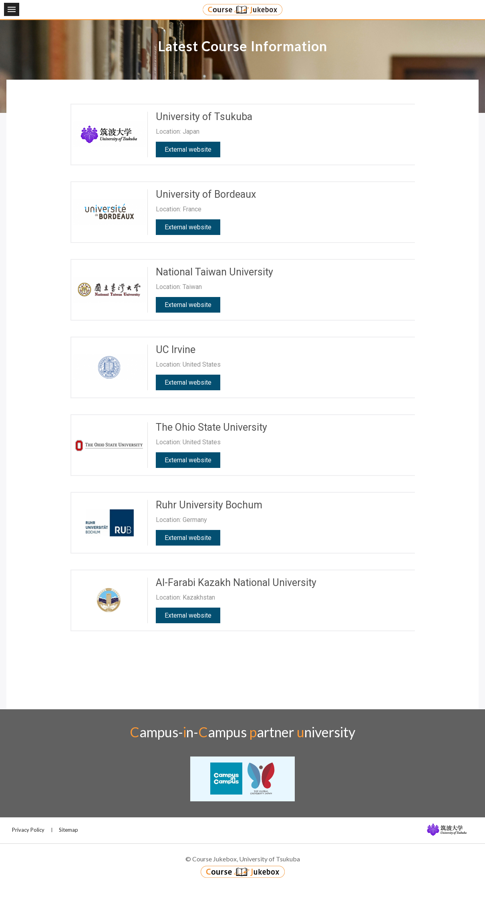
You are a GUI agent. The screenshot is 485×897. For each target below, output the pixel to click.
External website (188, 149)
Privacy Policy (28, 830)
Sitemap (68, 830)
